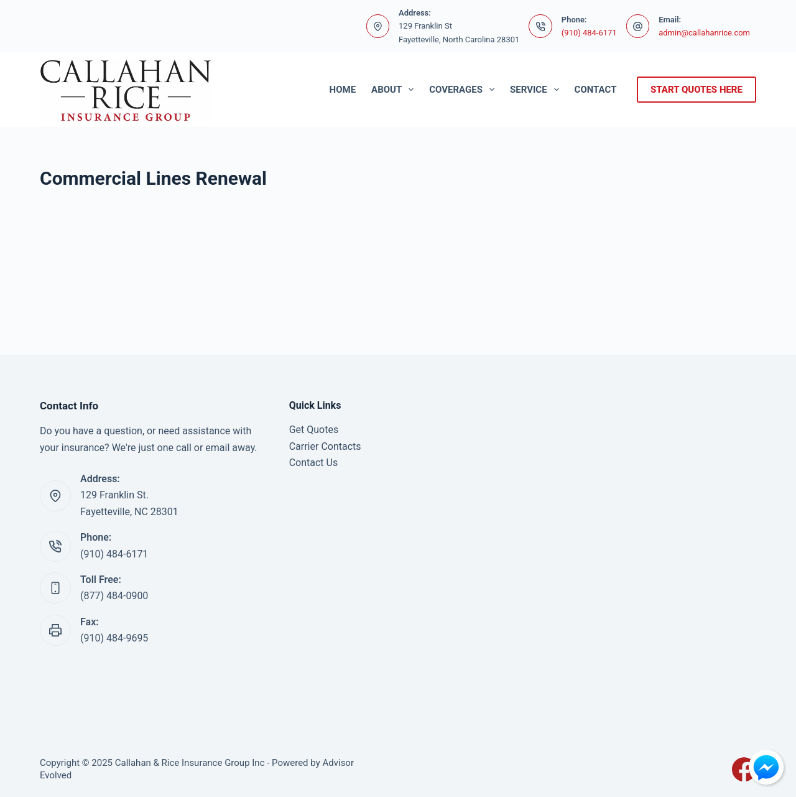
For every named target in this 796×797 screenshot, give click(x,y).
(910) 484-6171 (589, 32)
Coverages (464, 89)
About (395, 89)
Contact (596, 89)
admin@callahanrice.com (704, 32)
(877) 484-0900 (114, 596)
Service (537, 89)
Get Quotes (314, 430)
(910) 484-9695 (114, 638)
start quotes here (696, 89)
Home (343, 89)
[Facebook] (744, 769)
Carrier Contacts (325, 446)
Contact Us (313, 462)
